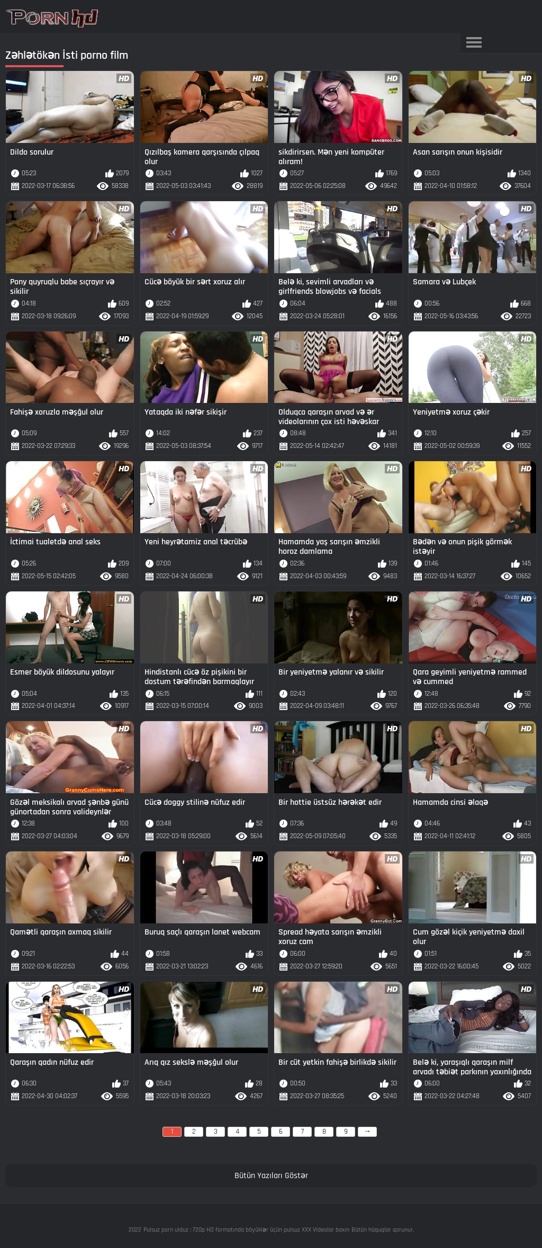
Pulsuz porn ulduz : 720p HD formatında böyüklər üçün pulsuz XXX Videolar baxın (246, 1230)
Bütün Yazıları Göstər (271, 1175)
